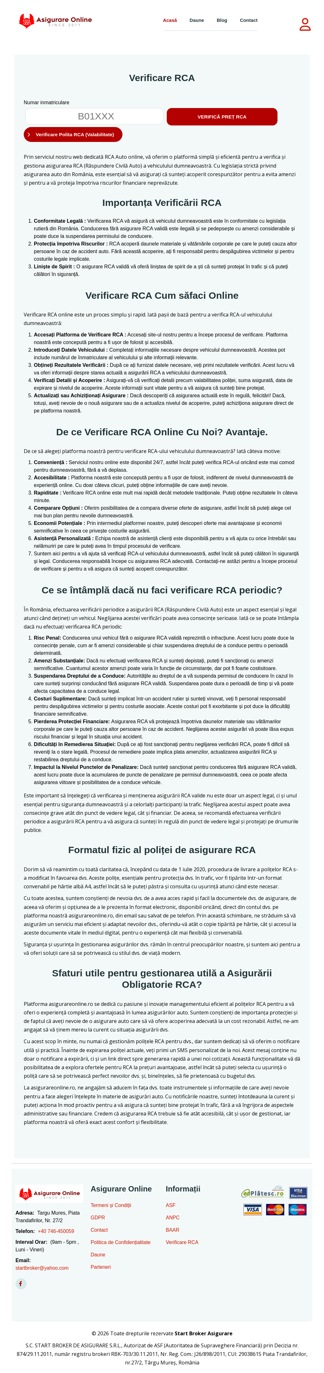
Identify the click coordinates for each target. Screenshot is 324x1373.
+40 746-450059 (56, 1232)
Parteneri (101, 1268)
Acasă (170, 20)
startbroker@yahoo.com (43, 1269)
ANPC (173, 1219)
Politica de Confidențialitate (121, 1243)
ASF (171, 1206)
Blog (222, 20)
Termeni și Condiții (111, 1206)
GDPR (98, 1219)
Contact (249, 20)
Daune (197, 20)
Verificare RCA (182, 1243)
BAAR (173, 1231)
